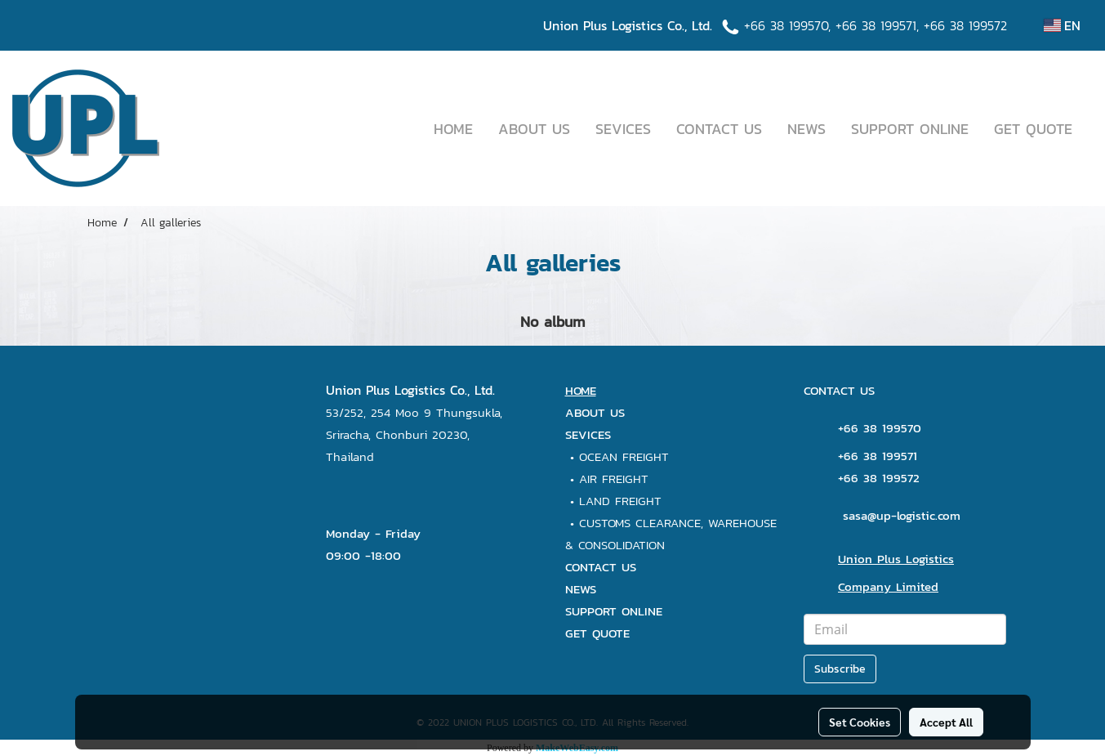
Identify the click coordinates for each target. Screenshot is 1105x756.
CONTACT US (719, 129)
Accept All (946, 721)
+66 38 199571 (875, 25)
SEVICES (623, 129)
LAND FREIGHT (620, 500)
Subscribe (840, 669)
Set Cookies (859, 721)
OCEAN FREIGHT (624, 456)
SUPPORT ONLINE (910, 129)
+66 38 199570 (786, 25)
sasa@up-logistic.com (901, 515)
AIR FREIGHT (613, 478)
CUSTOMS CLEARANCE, (643, 522)
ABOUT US (534, 129)
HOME (453, 129)
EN (1062, 25)
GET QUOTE (1033, 129)
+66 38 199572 (965, 25)
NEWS (806, 129)
